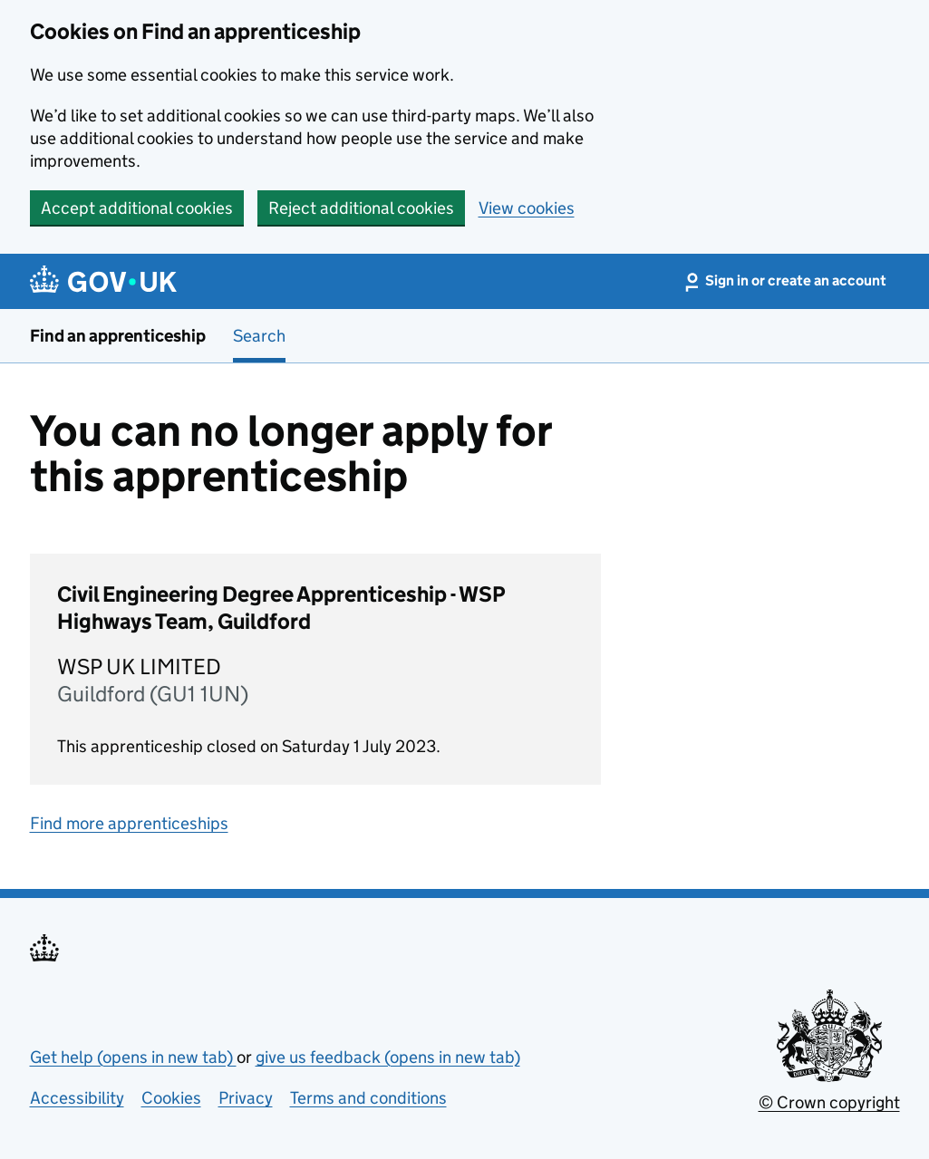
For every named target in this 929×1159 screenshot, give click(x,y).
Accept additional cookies (137, 208)
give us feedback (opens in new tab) (388, 1057)
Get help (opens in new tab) (133, 1057)
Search (259, 335)
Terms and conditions (368, 1097)
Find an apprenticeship (118, 335)
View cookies (527, 208)
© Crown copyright (829, 1102)
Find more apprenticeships (129, 823)
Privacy (245, 1097)
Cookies (171, 1097)
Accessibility (77, 1097)
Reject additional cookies (361, 208)
